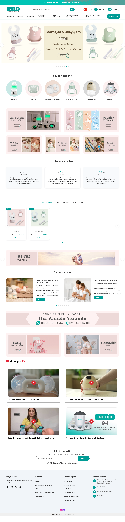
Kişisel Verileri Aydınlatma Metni (44, 493)
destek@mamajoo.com (104, 492)
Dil (88, 9)
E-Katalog (100, 496)
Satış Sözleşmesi (69, 493)
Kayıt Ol (84, 459)
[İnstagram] (11, 487)
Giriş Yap (99, 9)
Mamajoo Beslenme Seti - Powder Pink (16, 231)
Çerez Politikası (39, 497)
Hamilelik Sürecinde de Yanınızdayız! (105, 281)
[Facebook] (7, 487)
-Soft (52, 515)
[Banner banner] (62, 259)
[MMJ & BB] (62, 43)
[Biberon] (14, 91)
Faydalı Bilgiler (68, 482)
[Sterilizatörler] (111, 91)
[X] (16, 487)
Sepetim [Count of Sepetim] (113, 9)
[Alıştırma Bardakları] (72, 91)
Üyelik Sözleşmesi (69, 489)
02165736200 (101, 487)
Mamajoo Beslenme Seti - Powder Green (39, 231)
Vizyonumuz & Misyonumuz (43, 486)
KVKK (36, 489)
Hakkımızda (38, 482)
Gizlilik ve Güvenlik (69, 501)
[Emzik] (33, 91)
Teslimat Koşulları (69, 486)
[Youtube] (20, 487)
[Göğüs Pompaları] (91, 91)
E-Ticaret (56, 515)
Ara (72, 9)
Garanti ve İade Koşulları (71, 497)
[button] (56, 66)
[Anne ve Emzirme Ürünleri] (53, 91)
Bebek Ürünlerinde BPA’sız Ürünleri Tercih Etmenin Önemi (47, 282)
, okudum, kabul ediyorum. (62, 463)
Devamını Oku (41, 300)
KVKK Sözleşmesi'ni (56, 463)
